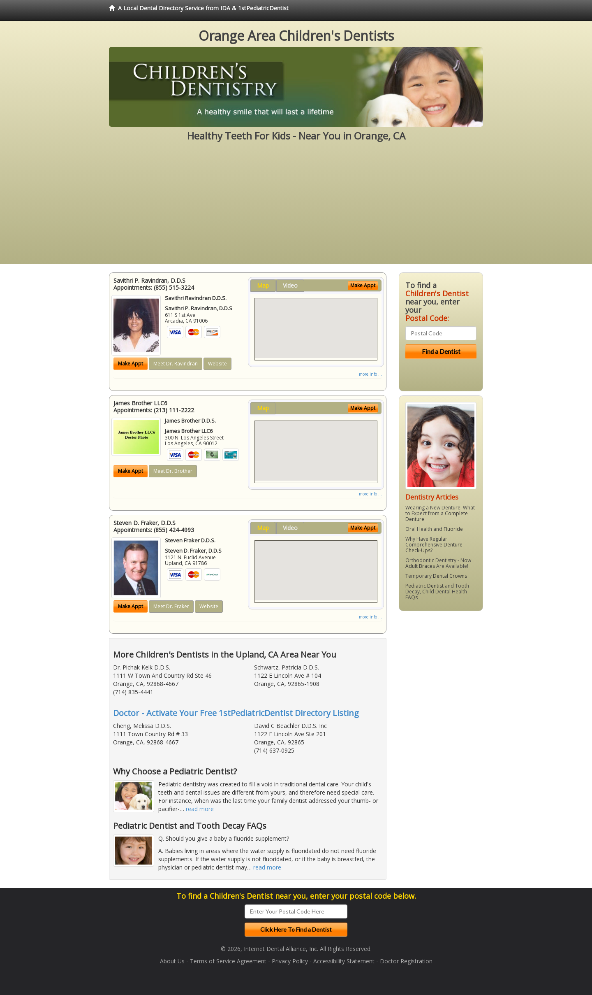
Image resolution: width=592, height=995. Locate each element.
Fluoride (453, 528)
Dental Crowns (450, 575)
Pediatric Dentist (424, 585)
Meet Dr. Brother (172, 470)
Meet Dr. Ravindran (175, 363)
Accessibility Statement (344, 961)
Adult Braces (420, 566)
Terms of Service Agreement (228, 961)
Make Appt (130, 363)
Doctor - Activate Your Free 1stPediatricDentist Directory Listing (236, 712)
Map (263, 285)
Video (290, 285)
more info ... (370, 374)
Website (217, 363)
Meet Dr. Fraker (171, 606)
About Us (172, 961)
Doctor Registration (406, 961)
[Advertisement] (296, 206)
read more (200, 809)
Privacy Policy (290, 961)
